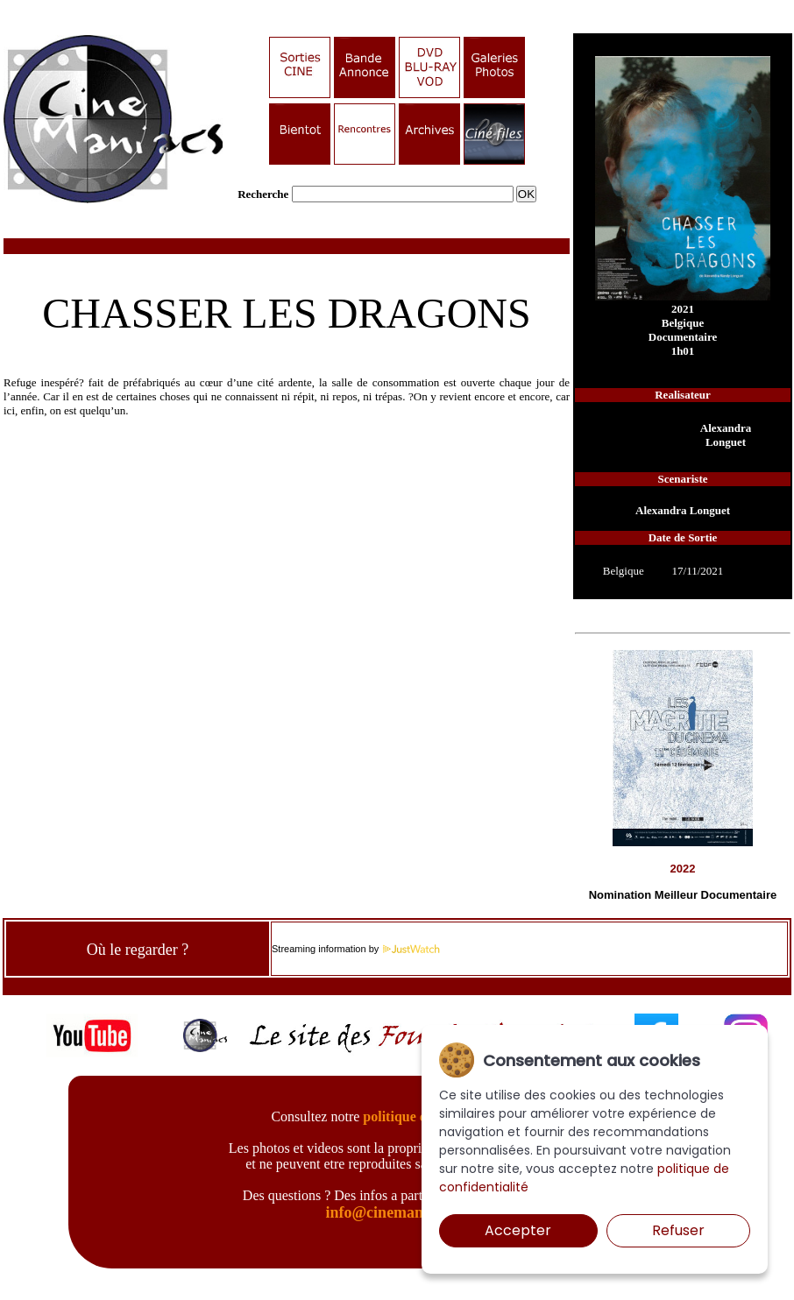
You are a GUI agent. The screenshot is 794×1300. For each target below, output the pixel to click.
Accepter (518, 1230)
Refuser (678, 1230)
